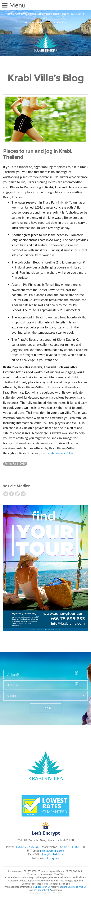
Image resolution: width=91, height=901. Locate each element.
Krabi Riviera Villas (60, 453)
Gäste (11, 696)
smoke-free (78, 886)
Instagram (53, 858)
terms (65, 886)
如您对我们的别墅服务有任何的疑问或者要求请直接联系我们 (37, 14)
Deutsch (54, 22)
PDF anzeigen (42, 886)
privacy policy (42, 890)
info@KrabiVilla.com (52, 850)
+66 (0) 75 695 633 (28, 847)
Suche (45, 708)
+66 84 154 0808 (69, 847)
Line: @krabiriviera (52, 854)
